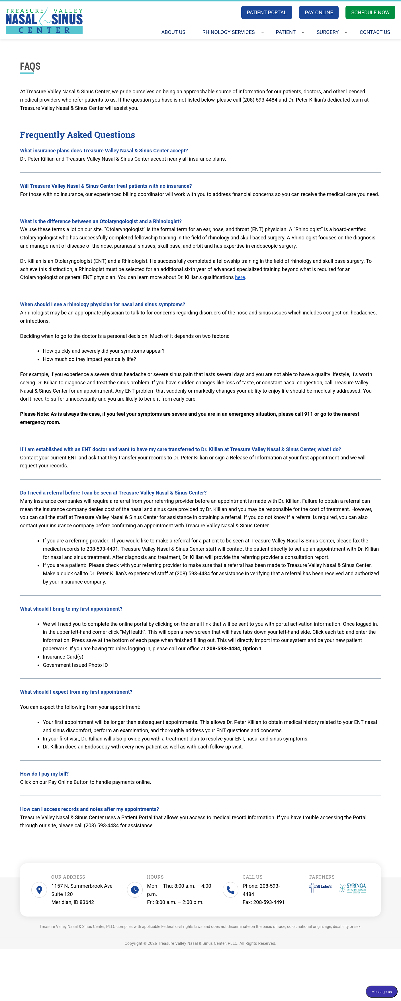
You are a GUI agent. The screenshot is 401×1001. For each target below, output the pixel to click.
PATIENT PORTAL (267, 12)
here (240, 277)
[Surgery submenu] (346, 32)
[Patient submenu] (303, 32)
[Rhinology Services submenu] (262, 32)
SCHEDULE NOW (370, 12)
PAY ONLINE (319, 12)
